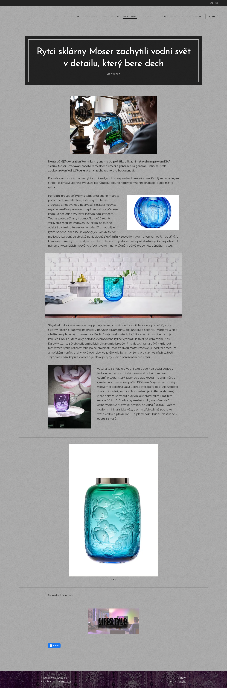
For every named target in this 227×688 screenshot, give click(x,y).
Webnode (66, 681)
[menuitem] (53, 17)
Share (54, 645)
